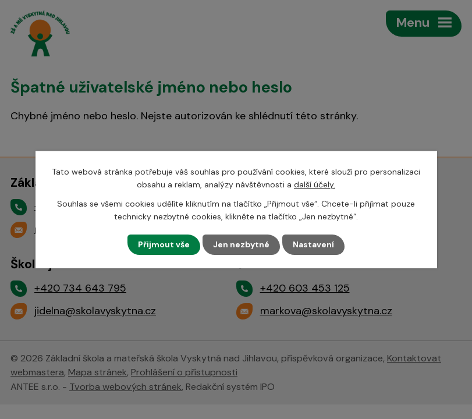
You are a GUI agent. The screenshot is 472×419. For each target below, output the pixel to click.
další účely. (314, 184)
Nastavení (313, 244)
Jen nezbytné (241, 244)
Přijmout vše (164, 244)
